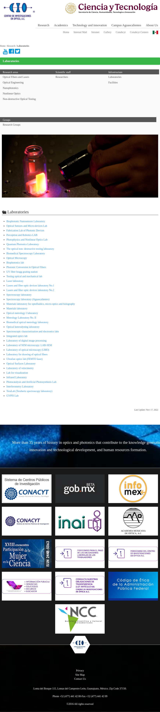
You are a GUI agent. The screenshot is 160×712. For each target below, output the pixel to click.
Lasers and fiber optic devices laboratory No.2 (30, 290)
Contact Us (80, 678)
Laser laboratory (14, 281)
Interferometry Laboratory (19, 386)
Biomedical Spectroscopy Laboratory (25, 253)
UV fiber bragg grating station (22, 271)
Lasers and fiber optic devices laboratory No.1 (30, 285)
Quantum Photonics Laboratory (22, 244)
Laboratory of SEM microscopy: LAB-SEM (29, 345)
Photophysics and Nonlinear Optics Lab (26, 239)
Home (66, 32)
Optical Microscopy (16, 258)
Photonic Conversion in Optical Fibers (26, 267)
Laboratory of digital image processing (26, 340)
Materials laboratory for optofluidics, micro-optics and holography (40, 304)
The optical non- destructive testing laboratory (30, 248)
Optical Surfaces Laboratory (21, 363)
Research (43, 25)
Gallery (107, 32)
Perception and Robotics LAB (21, 235)
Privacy (80, 670)
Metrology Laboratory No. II (21, 317)
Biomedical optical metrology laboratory (27, 322)
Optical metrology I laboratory (22, 313)
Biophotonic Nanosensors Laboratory (25, 221)
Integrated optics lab (16, 336)
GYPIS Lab (12, 395)
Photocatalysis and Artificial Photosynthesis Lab (31, 382)
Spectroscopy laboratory (18, 294)
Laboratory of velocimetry (20, 368)
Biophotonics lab (15, 262)
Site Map (80, 674)
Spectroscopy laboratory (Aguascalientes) (27, 299)
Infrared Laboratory (16, 377)
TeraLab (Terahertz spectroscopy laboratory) (29, 391)
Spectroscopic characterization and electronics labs (32, 331)
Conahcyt (121, 32)
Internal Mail (80, 32)
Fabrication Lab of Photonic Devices (25, 230)
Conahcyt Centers (139, 32)
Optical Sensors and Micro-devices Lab (26, 226)
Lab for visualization (17, 372)
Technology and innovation (90, 25)
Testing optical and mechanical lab (24, 276)
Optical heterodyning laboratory (23, 327)
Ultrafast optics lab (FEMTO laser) (24, 359)
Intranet (95, 32)
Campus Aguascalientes (126, 25)
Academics (61, 25)
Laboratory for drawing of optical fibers (27, 354)
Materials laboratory (16, 308)
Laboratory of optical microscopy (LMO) (27, 349)
